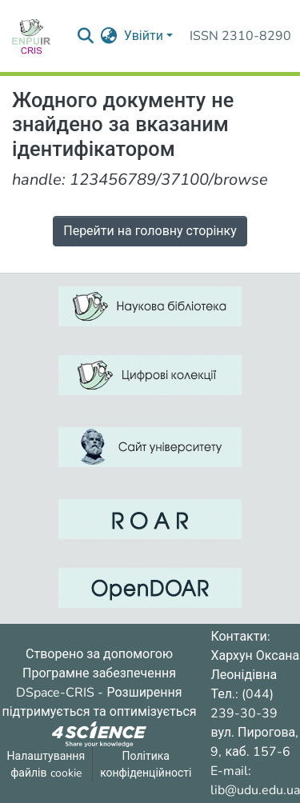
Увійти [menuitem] (143, 36)
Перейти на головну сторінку (150, 231)
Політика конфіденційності (145, 765)
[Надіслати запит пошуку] (86, 36)
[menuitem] (109, 36)
